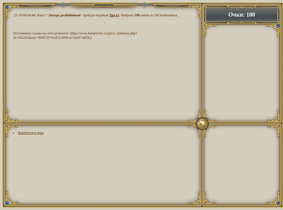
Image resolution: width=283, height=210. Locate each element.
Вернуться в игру (31, 133)
